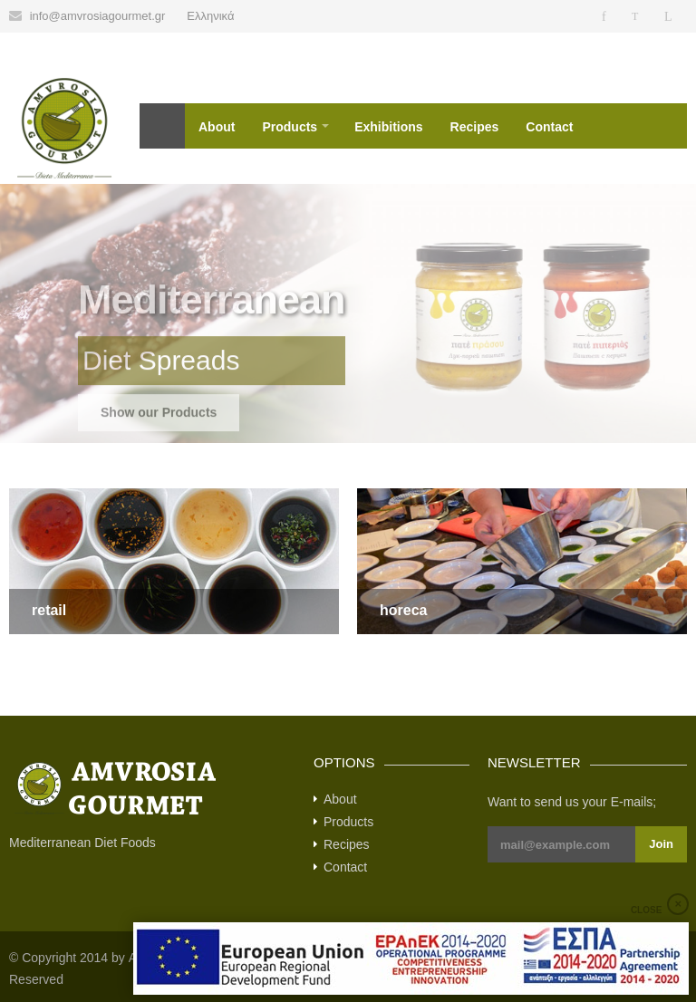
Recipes (474, 127)
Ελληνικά (210, 16)
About (216, 127)
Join (661, 844)
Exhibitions (388, 127)
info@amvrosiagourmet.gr (98, 16)
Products (289, 127)
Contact (549, 127)
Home (162, 126)
